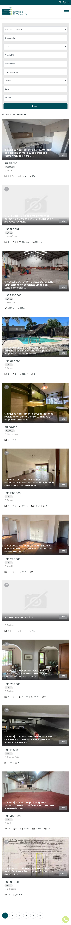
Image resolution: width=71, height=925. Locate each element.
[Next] (40, 915)
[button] (35, 29)
